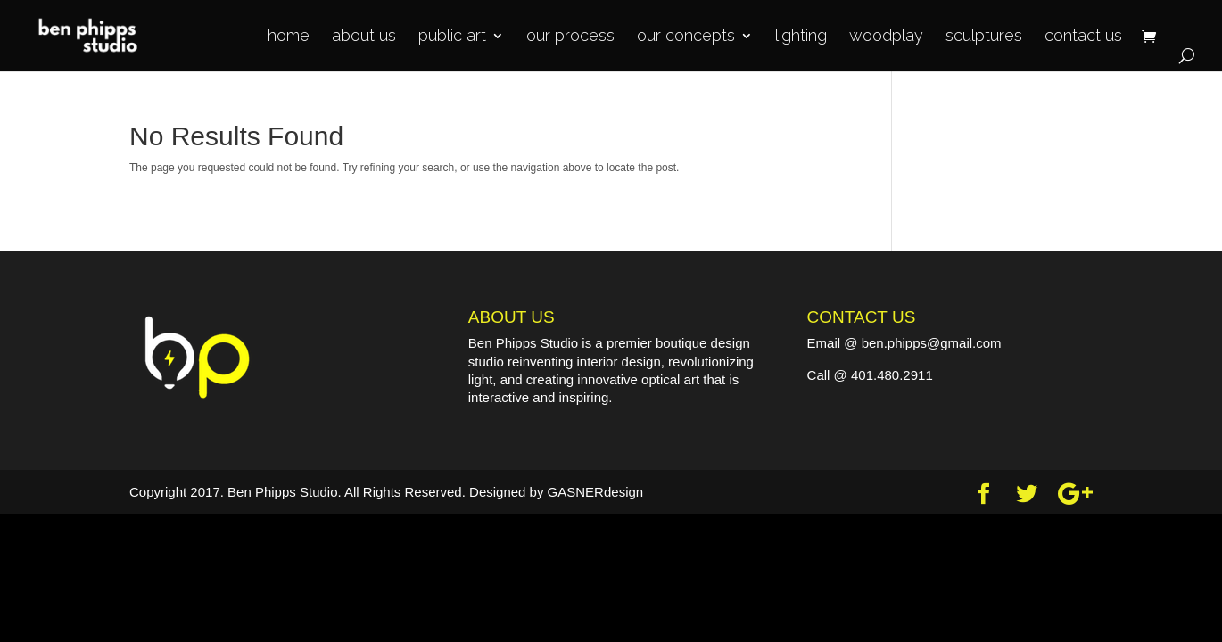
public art (452, 37)
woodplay (886, 37)
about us (364, 37)
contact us (1083, 37)
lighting (801, 37)
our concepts (686, 37)
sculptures (983, 37)
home (289, 37)
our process (570, 37)
